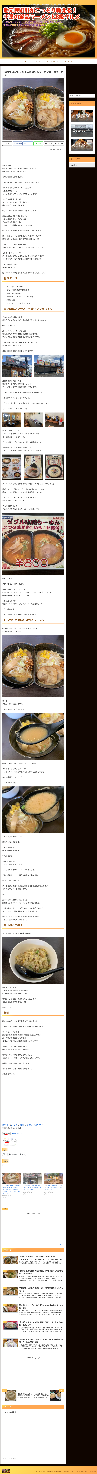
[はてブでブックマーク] (28, 143)
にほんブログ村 (12, 1133)
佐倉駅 (22, 1125)
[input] (82, 96)
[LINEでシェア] (38, 143)
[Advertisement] (33, 157)
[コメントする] (59, 143)
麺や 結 (5, 1125)
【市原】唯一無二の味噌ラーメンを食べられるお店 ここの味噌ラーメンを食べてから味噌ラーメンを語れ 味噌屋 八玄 (11, 1189)
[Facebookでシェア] (18, 143)
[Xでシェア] (7, 143)
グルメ (5, 1208)
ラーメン (14, 1125)
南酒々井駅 (38, 1125)
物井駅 (29, 1125)
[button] (49, 143)
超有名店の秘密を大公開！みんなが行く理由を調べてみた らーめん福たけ (32, 1187)
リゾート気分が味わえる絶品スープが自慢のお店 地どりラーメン (53, 1187)
